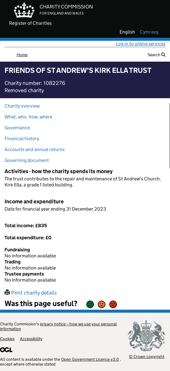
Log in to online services (140, 44)
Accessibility (31, 338)
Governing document (27, 160)
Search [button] (156, 54)
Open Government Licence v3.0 (90, 359)
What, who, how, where (28, 117)
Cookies (7, 338)
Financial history (22, 138)
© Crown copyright (146, 356)
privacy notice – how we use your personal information (58, 326)
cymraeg (149, 32)
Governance (17, 128)
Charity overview (22, 106)
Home (22, 54)
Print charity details (31, 292)
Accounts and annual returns (35, 149)
